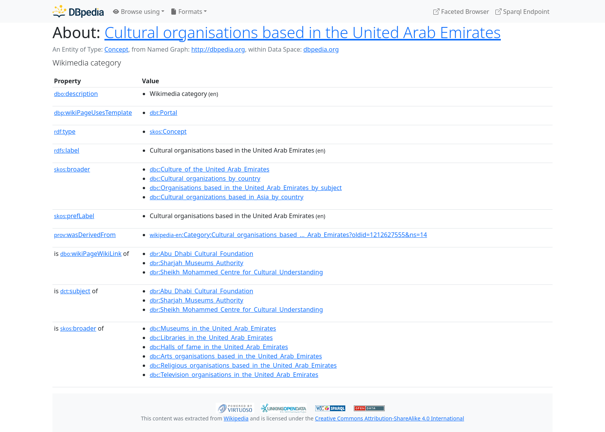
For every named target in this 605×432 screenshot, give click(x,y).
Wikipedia (236, 418)
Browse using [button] (136, 11)
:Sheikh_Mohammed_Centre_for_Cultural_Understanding (236, 272)
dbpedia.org (321, 49)
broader (72, 169)
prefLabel (74, 216)
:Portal (163, 112)
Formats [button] (186, 11)
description (76, 93)
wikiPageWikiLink (91, 253)
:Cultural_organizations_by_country (205, 178)
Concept (116, 49)
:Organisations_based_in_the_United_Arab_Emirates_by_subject (246, 187)
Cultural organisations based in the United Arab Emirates (303, 32)
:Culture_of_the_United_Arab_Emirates (209, 169)
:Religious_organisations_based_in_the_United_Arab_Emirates (243, 365)
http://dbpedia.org (218, 49)
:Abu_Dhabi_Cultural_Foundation (201, 253)
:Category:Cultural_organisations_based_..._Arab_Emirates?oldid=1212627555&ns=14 (288, 234)
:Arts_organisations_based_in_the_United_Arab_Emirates (236, 356)
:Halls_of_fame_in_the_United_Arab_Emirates (219, 347)
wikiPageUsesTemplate (93, 112)
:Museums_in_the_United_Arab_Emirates (213, 328)
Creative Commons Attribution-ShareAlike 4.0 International (389, 418)
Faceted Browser (461, 11)
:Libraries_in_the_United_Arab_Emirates (211, 337)
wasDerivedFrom (85, 234)
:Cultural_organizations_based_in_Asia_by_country (226, 197)
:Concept (168, 131)
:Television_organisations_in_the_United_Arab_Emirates (234, 374)
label (66, 150)
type (65, 131)
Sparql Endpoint (522, 11)
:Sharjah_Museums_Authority (196, 263)
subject (75, 291)
